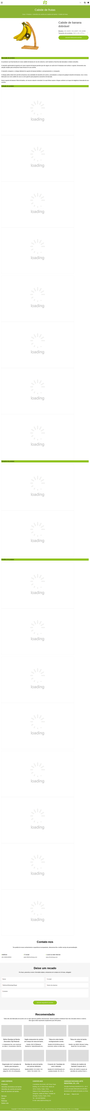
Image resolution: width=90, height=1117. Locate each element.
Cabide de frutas (63, 14)
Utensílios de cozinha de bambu (11, 1089)
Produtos (29, 14)
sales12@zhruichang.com (44, 1100)
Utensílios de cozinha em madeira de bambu (45, 14)
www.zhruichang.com (51, 957)
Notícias (4, 1101)
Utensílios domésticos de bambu (11, 1087)
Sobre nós (5, 1103)
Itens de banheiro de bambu (10, 1091)
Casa (23, 14)
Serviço (4, 1096)
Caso (3, 1098)
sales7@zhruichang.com (30, 957)
